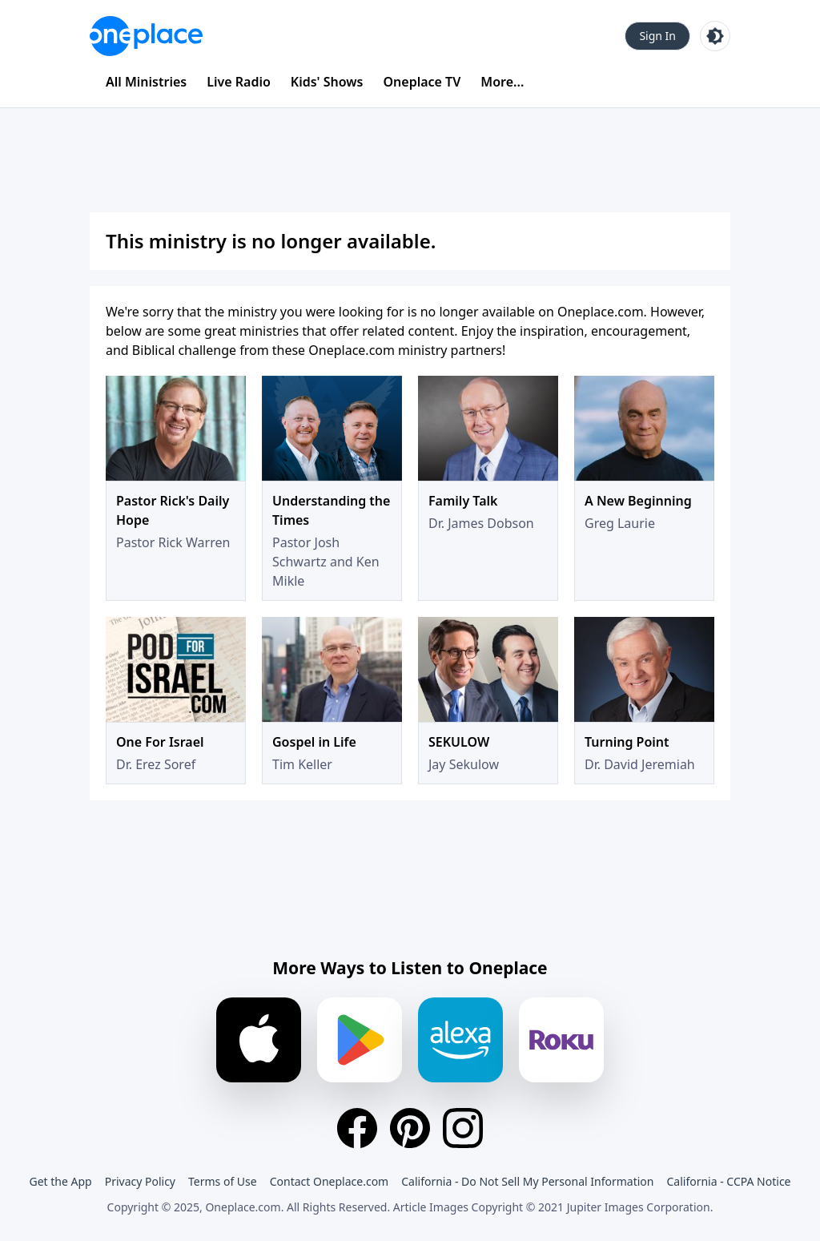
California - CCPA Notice (728, 1181)
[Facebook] (357, 1128)
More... (502, 82)
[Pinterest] (410, 1128)
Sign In (657, 35)
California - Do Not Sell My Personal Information (527, 1181)
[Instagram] (463, 1128)
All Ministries (146, 82)
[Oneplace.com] (146, 36)
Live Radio (239, 82)
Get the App (60, 1181)
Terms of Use (222, 1181)
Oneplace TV (422, 82)
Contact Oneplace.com (329, 1181)
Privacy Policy (140, 1181)
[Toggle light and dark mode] (715, 36)
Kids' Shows (327, 82)
